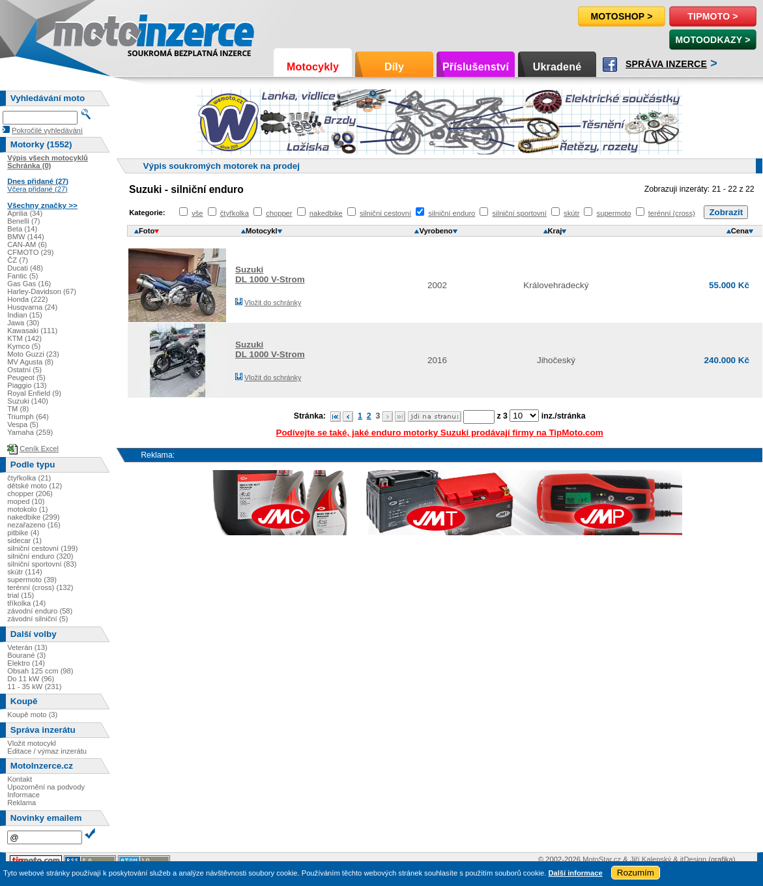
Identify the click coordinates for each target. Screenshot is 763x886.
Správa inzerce (666, 64)
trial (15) (20, 595)
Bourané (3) (26, 655)
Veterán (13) (27, 647)
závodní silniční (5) (37, 619)
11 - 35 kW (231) (34, 686)
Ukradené (557, 66)
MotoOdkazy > (712, 40)
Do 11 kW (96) (30, 679)
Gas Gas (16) (29, 284)
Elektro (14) (26, 663)
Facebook (610, 64)
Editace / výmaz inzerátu (47, 751)
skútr (571, 213)
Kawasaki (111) (32, 330)
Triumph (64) (28, 417)
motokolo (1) (27, 509)
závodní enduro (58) (39, 611)
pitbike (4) (23, 533)
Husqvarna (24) (32, 307)
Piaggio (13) (26, 385)
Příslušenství (475, 66)
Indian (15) (24, 315)
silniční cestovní (385, 213)
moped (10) (25, 501)
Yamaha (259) (30, 432)
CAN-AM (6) (27, 244)
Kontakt (19, 779)
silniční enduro (451, 213)
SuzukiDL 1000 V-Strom (270, 274)
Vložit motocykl (31, 743)
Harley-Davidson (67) (41, 291)
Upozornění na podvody (46, 787)
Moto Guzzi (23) (33, 354)
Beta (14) (22, 229)
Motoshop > (621, 16)
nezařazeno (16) (33, 525)
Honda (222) (27, 299)
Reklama (21, 802)
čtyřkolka (234, 213)
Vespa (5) (22, 424)
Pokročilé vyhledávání (47, 130)
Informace (23, 795)
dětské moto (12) (34, 486)
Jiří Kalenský (650, 859)
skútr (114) (24, 572)
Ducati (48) (25, 268)
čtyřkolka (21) (29, 478)
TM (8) (18, 409)
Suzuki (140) (27, 401)
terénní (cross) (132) (40, 587)
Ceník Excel (39, 448)
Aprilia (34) (24, 213)
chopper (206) (30, 493)
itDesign (693, 859)
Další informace (575, 873)
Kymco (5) (23, 346)
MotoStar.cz (602, 859)
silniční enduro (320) (40, 556)
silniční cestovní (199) (42, 548)
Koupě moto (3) (32, 714)
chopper (279, 213)
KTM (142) (24, 338)
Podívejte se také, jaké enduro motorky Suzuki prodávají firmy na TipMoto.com (439, 432)
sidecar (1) (24, 540)
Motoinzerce (81, 32)
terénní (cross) (671, 213)
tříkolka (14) (26, 603)
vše (197, 213)
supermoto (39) (32, 579)
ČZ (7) (17, 260)
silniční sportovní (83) (41, 564)
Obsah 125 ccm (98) (40, 671)
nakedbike (326, 213)
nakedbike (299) (33, 517)
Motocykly (313, 66)
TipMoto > (712, 16)
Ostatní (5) (24, 370)
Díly (394, 66)
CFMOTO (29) (30, 252)
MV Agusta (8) (30, 362)
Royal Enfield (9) (34, 393)
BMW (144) (25, 237)
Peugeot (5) (26, 377)
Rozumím (635, 873)
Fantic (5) (22, 276)
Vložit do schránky (272, 302)
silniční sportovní (520, 213)
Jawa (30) (23, 323)
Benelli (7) (23, 221)
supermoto (614, 213)
